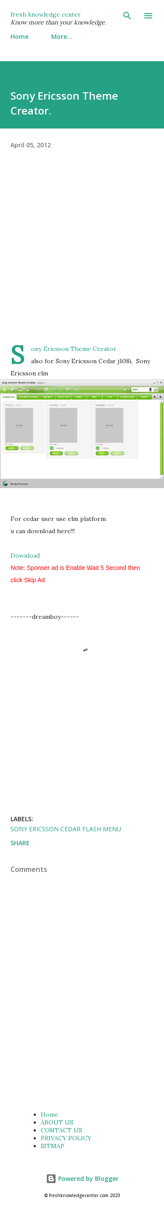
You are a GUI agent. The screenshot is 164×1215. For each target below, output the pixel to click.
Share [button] (20, 843)
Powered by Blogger (82, 1178)
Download (25, 555)
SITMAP (52, 1146)
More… (61, 36)
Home (19, 36)
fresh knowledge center (45, 14)
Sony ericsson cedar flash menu (65, 829)
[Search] (127, 15)
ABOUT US (57, 1122)
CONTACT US (61, 1130)
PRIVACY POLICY (66, 1138)
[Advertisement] (82, 261)
